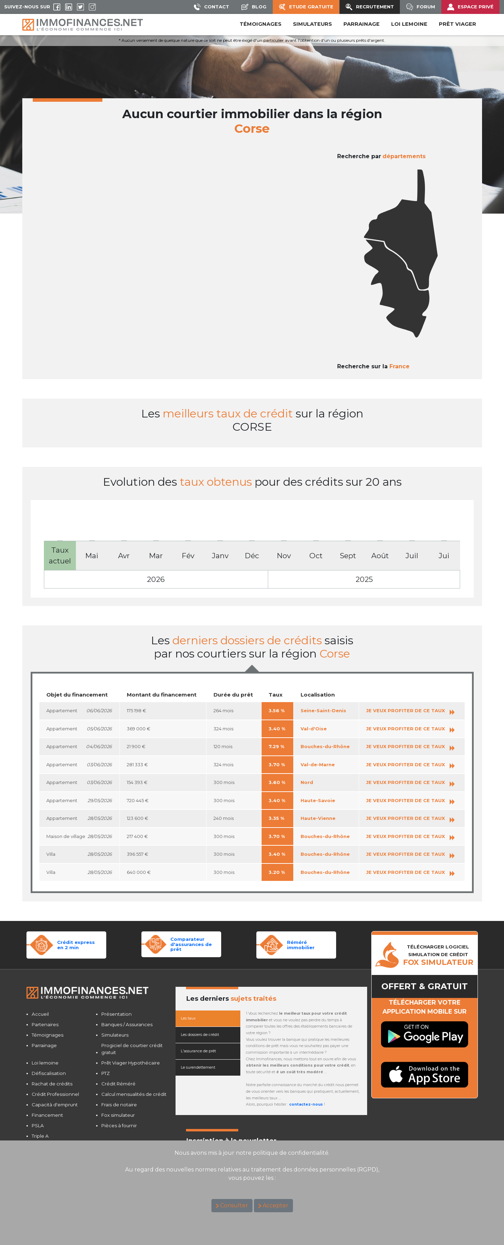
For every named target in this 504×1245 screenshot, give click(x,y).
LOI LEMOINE (409, 24)
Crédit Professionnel (55, 1094)
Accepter (275, 1205)
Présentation (116, 1014)
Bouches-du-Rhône (325, 746)
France (399, 366)
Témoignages (260, 24)
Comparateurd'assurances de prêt (191, 944)
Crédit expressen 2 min (76, 944)
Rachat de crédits (52, 1083)
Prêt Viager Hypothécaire (130, 1063)
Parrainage (44, 1045)
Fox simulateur (118, 1115)
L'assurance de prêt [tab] (198, 1051)
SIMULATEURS (312, 24)
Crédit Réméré (118, 1083)
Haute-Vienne (318, 818)
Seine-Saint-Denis (323, 710)
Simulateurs (115, 1035)
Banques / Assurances (127, 1024)
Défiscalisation (49, 1073)
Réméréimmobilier (301, 944)
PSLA (38, 1125)
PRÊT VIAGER (457, 24)
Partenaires (45, 1024)
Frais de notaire (119, 1104)
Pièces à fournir (119, 1125)
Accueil (40, 1014)
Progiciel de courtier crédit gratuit (132, 1049)
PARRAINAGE (361, 24)
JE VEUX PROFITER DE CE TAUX (410, 710)
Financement (47, 1115)
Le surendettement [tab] (198, 1067)
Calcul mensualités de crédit (133, 1094)
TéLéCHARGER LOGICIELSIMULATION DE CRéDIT (438, 955)
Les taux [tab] (188, 1018)
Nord (307, 782)
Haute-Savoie (318, 800)
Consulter (234, 1205)
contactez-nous (306, 1104)
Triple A (40, 1136)
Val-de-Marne (318, 764)
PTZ (105, 1073)
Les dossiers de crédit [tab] (200, 1034)
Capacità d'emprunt (55, 1104)
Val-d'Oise (314, 728)
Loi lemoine (45, 1063)
